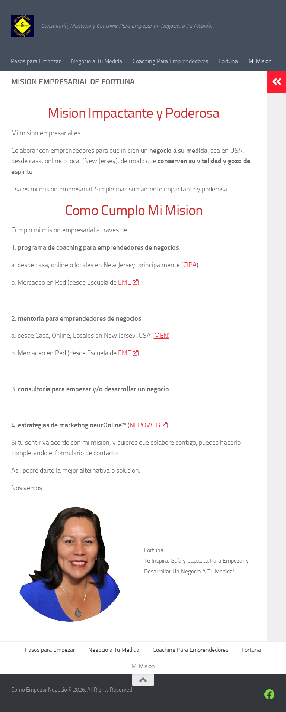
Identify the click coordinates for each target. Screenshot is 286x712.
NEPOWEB (148, 425)
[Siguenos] (256, 695)
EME (127, 282)
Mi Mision (260, 61)
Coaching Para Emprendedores (170, 61)
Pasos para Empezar (36, 61)
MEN (161, 335)
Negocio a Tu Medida (96, 61)
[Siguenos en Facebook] (269, 694)
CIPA (190, 265)
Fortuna (228, 61)
